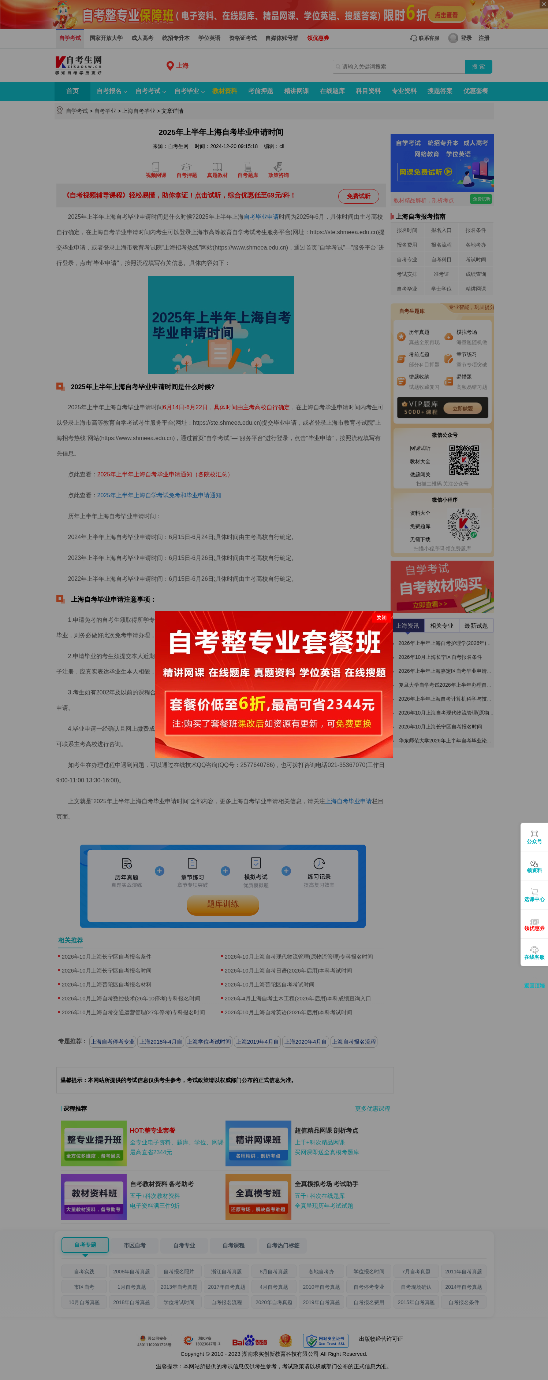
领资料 (534, 870)
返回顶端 (534, 986)
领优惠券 (534, 928)
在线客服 (534, 957)
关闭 (381, 618)
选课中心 (534, 899)
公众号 (534, 841)
